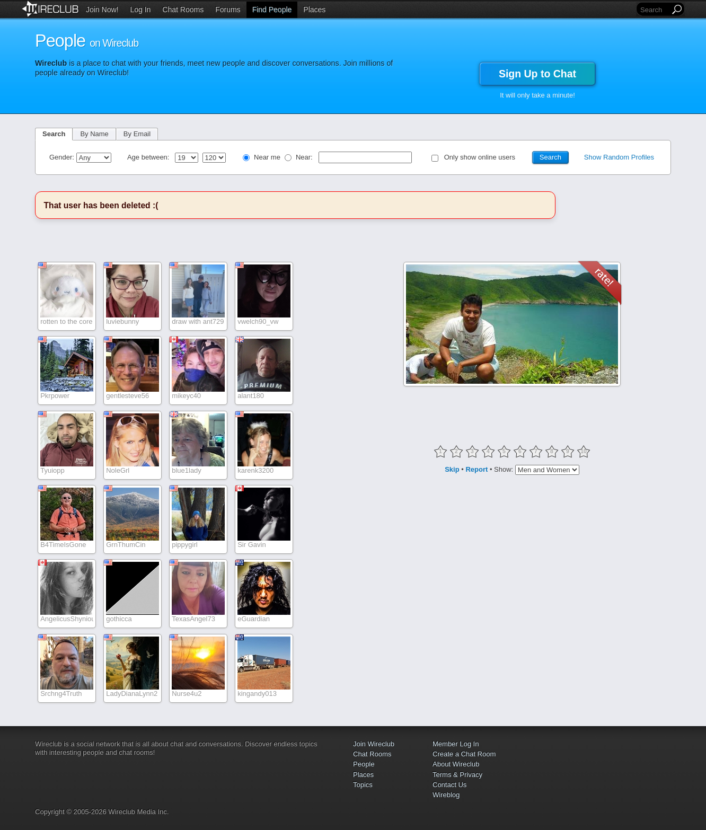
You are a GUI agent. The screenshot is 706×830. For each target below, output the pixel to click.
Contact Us (449, 785)
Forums (227, 9)
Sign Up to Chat (537, 74)
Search (53, 134)
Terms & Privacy (457, 775)
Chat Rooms (183, 9)
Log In (140, 9)
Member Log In (456, 744)
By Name (94, 134)
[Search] (654, 10)
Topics (363, 785)
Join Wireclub (373, 744)
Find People (272, 9)
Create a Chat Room (464, 754)
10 (583, 451)
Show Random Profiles (619, 157)
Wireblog (446, 795)
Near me (267, 157)
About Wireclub (456, 764)
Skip (452, 469)
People (363, 764)
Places (314, 9)
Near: (305, 157)
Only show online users (479, 157)
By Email (137, 134)
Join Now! (102, 9)
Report (476, 469)
